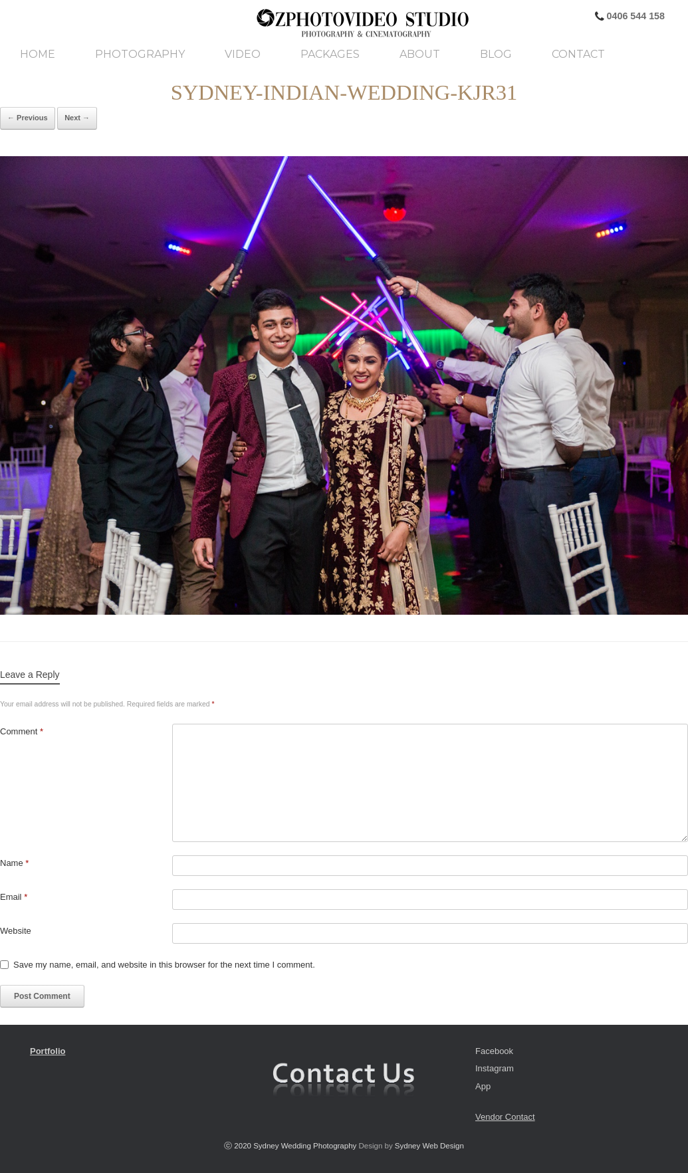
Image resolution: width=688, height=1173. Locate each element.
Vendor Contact (505, 1117)
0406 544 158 (634, 16)
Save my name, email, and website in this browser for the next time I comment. (164, 965)
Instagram (494, 1068)
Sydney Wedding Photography (304, 1146)
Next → (77, 118)
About (420, 54)
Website (15, 931)
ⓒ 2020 (238, 1146)
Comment (21, 731)
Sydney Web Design (429, 1146)
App (483, 1086)
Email (13, 897)
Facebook (494, 1051)
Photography (140, 54)
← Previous (27, 118)
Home (37, 54)
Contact (578, 54)
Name (14, 863)
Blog (496, 54)
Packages (330, 54)
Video (243, 54)
